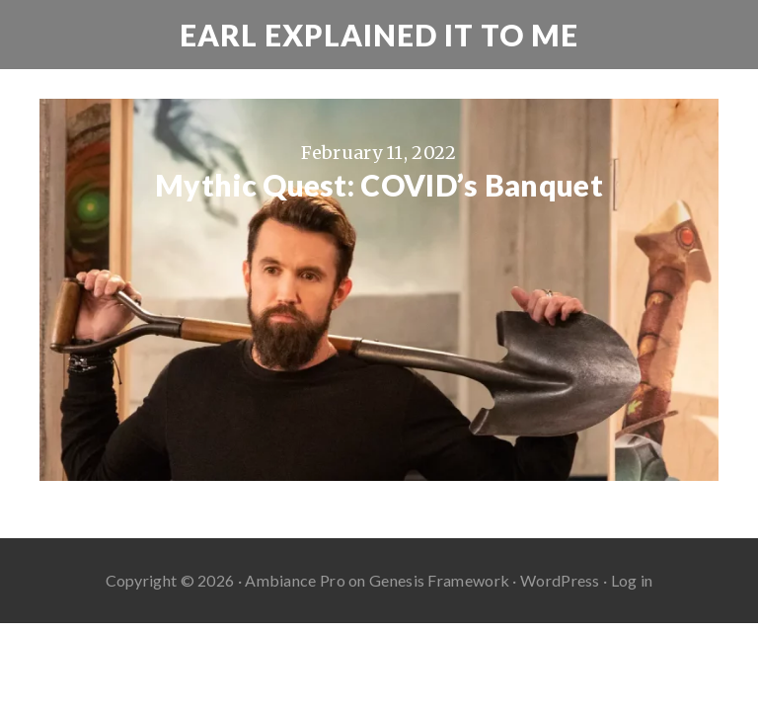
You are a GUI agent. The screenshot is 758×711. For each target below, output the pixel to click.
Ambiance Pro (295, 580)
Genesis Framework (439, 580)
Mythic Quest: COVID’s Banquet (379, 184)
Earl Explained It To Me (379, 34)
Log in (632, 580)
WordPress (560, 580)
